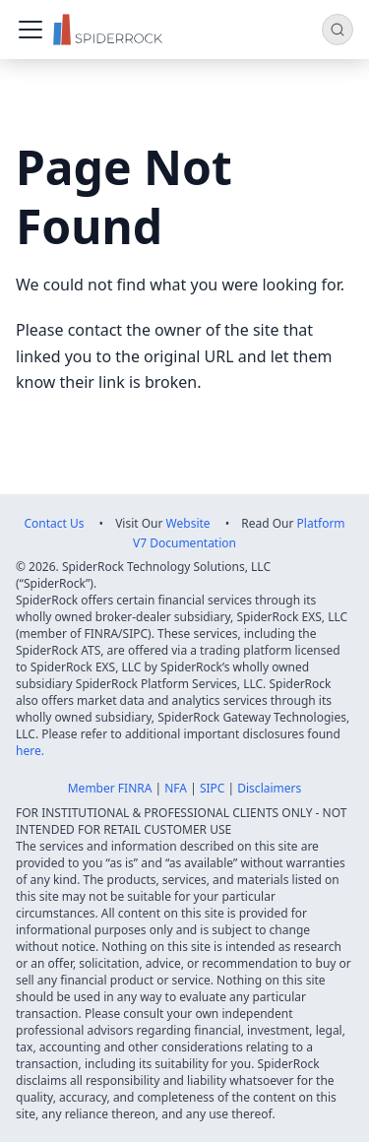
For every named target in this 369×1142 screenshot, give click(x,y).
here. (30, 750)
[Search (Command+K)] (337, 29)
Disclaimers (269, 788)
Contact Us (54, 523)
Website (188, 523)
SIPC (212, 788)
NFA (175, 788)
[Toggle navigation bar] (30, 29)
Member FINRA (110, 788)
